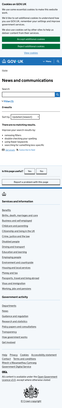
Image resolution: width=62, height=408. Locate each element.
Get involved (8, 342)
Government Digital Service (16, 366)
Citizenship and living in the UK (18, 231)
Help (4, 354)
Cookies (24, 354)
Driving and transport (13, 246)
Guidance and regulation (15, 316)
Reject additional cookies (31, 46)
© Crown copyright (31, 401)
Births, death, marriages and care (20, 215)
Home (4, 70)
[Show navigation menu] (47, 61)
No (43, 171)
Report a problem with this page (31, 182)
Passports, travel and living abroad (20, 278)
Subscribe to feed (26, 150)
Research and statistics (14, 321)
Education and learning (14, 251)
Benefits (6, 210)
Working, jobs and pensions (16, 288)
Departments (9, 305)
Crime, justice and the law (16, 236)
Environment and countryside (17, 262)
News (5, 310)
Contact (6, 358)
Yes (31, 171)
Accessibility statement (44, 354)
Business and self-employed (17, 220)
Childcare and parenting (15, 225)
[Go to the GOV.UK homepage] (12, 61)
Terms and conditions (24, 358)
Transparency (9, 331)
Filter (9, 101)
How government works (14, 337)
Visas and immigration (13, 283)
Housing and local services (16, 267)
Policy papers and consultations (19, 326)
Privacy (14, 354)
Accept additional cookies (31, 39)
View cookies (31, 53)
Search (20, 88)
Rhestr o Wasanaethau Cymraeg (19, 362)
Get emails (8, 150)
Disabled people (11, 241)
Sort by (6, 116)
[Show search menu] (58, 61)
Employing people (11, 257)
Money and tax (10, 272)
